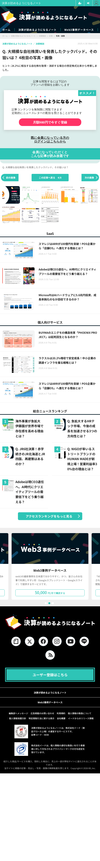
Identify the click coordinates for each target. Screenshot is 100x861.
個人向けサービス (50, 322)
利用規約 (61, 713)
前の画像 (10, 177)
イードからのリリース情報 (81, 718)
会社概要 (61, 718)
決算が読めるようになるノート (37, 29)
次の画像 (89, 177)
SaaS (50, 233)
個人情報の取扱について (79, 713)
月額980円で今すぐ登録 (50, 122)
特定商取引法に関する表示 (41, 718)
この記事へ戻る (50, 177)
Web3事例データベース (79, 29)
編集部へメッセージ (18, 713)
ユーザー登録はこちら (50, 674)
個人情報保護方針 (17, 718)
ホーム (6, 29)
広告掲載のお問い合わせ (42, 713)
